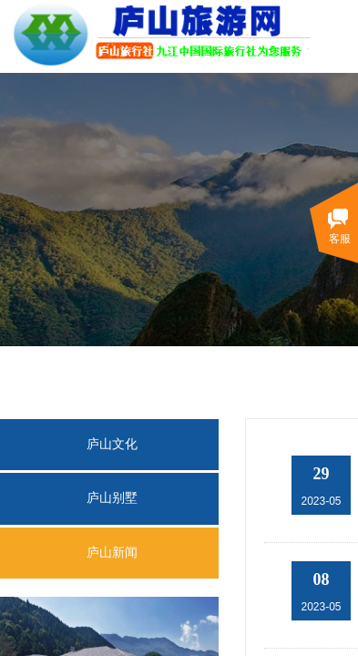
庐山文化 (112, 444)
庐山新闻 (112, 552)
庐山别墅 (112, 498)
